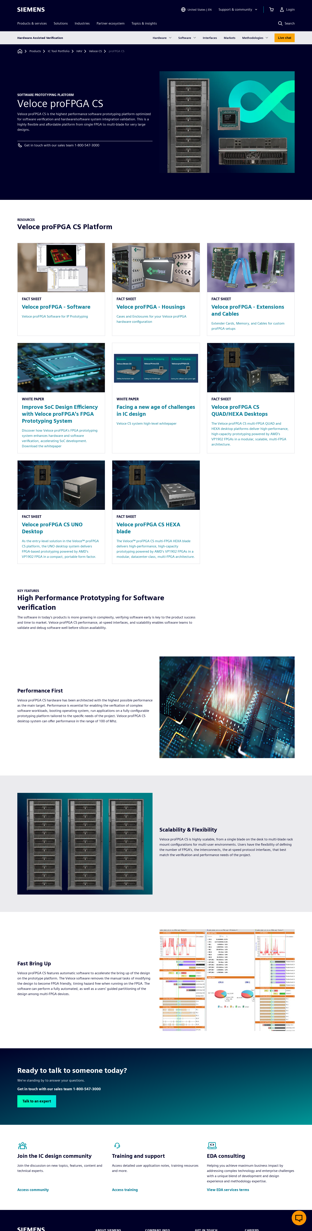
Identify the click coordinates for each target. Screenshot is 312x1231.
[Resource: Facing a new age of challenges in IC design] (156, 398)
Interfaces (210, 38)
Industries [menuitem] (82, 23)
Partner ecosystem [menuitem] (111, 23)
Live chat (284, 38)
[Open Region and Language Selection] (196, 9)
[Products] (35, 51)
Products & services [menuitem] (32, 23)
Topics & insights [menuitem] (144, 23)
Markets (229, 38)
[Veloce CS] (95, 51)
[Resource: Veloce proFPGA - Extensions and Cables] (251, 289)
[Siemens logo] (31, 9)
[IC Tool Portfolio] (59, 51)
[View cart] (271, 9)
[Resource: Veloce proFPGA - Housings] (156, 289)
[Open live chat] (299, 1218)
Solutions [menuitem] (61, 23)
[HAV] (79, 51)
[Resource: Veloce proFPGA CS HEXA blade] (156, 512)
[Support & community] (238, 9)
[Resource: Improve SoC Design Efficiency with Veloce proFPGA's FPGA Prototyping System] (61, 398)
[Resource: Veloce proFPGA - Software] (61, 289)
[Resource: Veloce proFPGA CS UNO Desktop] (61, 512)
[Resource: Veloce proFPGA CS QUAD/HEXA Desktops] (251, 398)
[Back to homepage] (20, 51)
